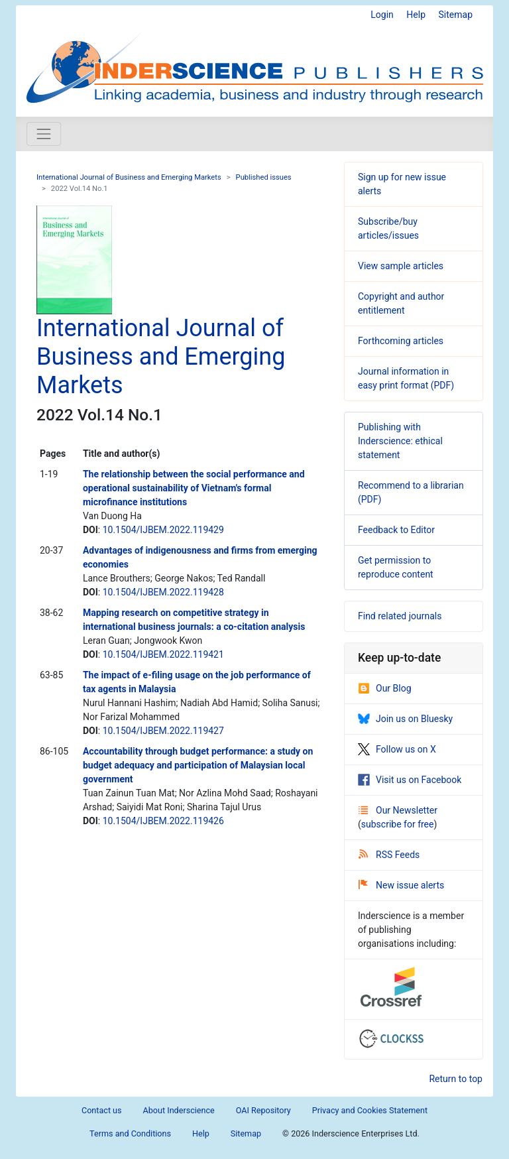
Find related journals (399, 616)
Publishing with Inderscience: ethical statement (400, 441)
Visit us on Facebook (409, 779)
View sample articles (400, 266)
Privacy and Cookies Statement (369, 1110)
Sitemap (456, 14)
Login (382, 14)
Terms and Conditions (130, 1133)
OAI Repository (263, 1110)
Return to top (455, 1078)
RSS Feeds (389, 854)
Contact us (102, 1110)
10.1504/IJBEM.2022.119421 (163, 654)
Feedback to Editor (396, 529)
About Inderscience (179, 1110)
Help (415, 14)
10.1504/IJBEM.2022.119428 (163, 592)
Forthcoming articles (400, 341)
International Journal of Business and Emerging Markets (128, 177)
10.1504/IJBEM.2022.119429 (163, 529)
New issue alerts (401, 885)
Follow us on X (397, 749)
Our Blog (385, 688)
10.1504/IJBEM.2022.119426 (163, 821)
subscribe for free (397, 824)
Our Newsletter (398, 810)
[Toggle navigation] (44, 134)
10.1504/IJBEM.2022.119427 (163, 730)
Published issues (264, 177)
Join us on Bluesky (405, 718)
